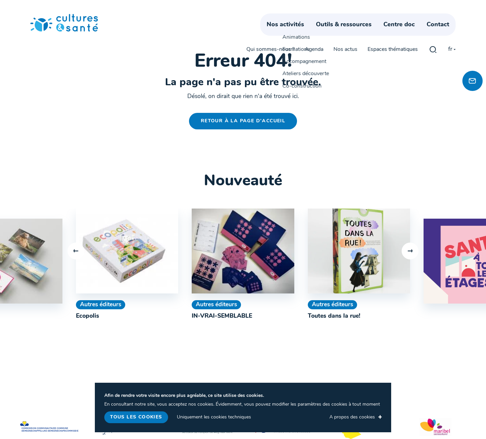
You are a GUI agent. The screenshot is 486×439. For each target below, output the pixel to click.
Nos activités (291, 33)
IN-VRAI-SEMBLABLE (222, 316)
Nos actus (345, 17)
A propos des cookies (352, 417)
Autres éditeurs (100, 305)
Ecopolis (87, 316)
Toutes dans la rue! (334, 316)
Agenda (314, 17)
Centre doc (405, 33)
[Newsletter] (472, 81)
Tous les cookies (136, 417)
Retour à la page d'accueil (243, 121)
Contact (444, 33)
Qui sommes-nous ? (270, 17)
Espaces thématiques (393, 17)
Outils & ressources (350, 33)
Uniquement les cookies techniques (214, 417)
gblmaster (433, 17)
